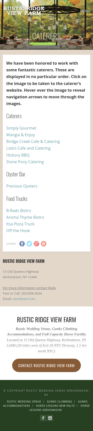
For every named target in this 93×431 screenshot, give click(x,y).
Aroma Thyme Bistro (25, 217)
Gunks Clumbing (59, 401)
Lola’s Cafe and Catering (28, 148)
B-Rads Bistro (18, 210)
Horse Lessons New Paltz (55, 405)
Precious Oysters (21, 186)
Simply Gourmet (21, 128)
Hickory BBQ (17, 155)
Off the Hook (18, 230)
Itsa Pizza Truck (20, 224)
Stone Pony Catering (25, 161)
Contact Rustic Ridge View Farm (46, 365)
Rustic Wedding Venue (24, 401)
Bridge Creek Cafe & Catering (33, 141)
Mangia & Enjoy (20, 134)
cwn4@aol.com (24, 298)
